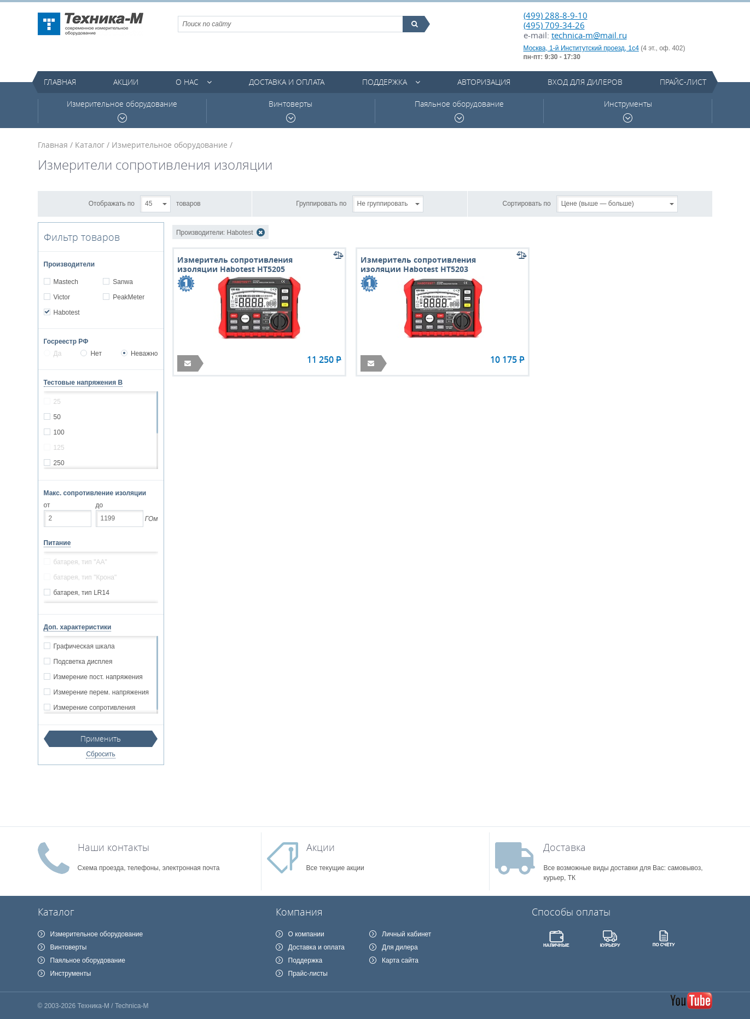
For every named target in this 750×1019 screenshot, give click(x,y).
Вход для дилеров (585, 82)
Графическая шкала (84, 646)
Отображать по (112, 203)
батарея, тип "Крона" (85, 577)
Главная (60, 82)
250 (59, 463)
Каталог (89, 145)
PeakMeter (128, 297)
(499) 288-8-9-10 (556, 15)
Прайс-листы (308, 973)
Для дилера (400, 947)
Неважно (139, 353)
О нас (187, 82)
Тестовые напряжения (83, 382)
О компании (306, 934)
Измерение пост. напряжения (98, 677)
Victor (61, 297)
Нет (90, 353)
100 (59, 432)
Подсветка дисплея (83, 661)
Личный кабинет (406, 934)
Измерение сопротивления (94, 707)
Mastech (65, 282)
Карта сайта (400, 960)
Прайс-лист (683, 82)
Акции (125, 82)
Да (53, 353)
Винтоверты (290, 111)
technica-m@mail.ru (589, 35)
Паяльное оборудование (459, 111)
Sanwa (122, 282)
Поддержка (384, 82)
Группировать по (321, 203)
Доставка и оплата (286, 82)
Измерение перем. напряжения (101, 692)
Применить (100, 738)
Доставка (564, 847)
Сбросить (100, 754)
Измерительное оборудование (122, 111)
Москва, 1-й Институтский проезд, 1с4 (581, 48)
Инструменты (628, 111)
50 (57, 417)
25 (57, 402)
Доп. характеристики (78, 627)
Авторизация (483, 82)
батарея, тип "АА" (80, 562)
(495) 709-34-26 (554, 25)
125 (59, 447)
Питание (57, 543)
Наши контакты (113, 847)
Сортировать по (527, 203)
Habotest (66, 312)
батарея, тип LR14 (81, 593)
